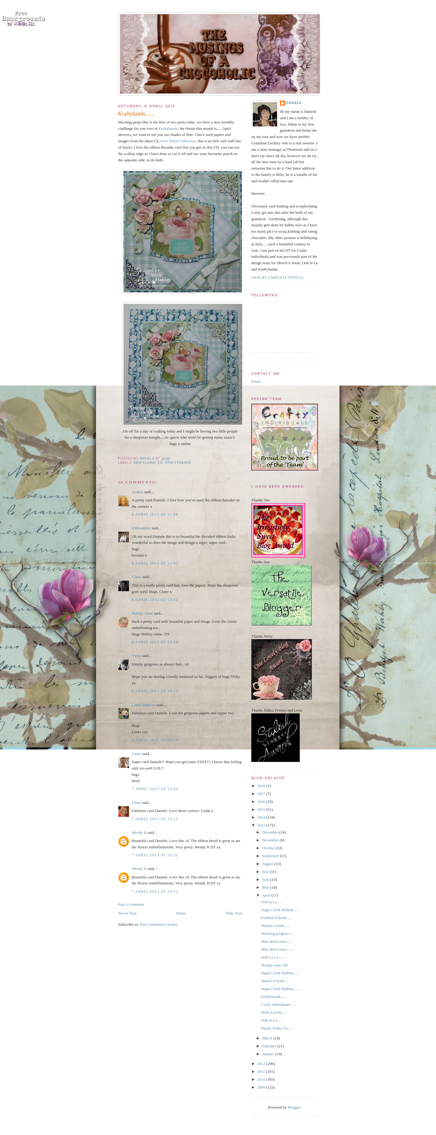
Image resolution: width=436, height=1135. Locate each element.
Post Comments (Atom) (158, 924)
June (266, 879)
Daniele (294, 103)
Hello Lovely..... (273, 1012)
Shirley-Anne (142, 613)
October (269, 848)
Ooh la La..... (271, 902)
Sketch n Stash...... (275, 925)
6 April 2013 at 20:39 (155, 740)
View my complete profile (277, 277)
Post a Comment (131, 904)
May (266, 887)
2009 (261, 1087)
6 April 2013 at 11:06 (155, 514)
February (269, 1046)
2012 (261, 1063)
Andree (137, 492)
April (267, 895)
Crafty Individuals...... (278, 1004)
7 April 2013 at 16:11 (155, 819)
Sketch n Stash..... (275, 980)
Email (256, 381)
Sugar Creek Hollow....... (280, 988)
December (270, 832)
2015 (261, 809)
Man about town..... (276, 941)
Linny (136, 802)
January (269, 1054)
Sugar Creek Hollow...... (280, 973)
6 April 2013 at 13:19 (155, 642)
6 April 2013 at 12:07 (155, 563)
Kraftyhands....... (274, 996)
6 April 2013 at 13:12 (155, 599)
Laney (136, 753)
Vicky (136, 655)
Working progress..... (277, 933)
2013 (261, 825)
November (271, 840)
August (268, 863)
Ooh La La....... (273, 957)
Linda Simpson (144, 704)
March (267, 1038)
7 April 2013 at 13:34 (155, 788)
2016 (261, 801)
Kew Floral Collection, (178, 141)
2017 (261, 793)
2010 (261, 1079)
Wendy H (139, 832)
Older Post (234, 913)
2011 (261, 1071)
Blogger (294, 1107)
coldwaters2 (141, 528)
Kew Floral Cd (148, 462)
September (271, 856)
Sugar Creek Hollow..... (279, 910)
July (266, 871)
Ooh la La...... (271, 1020)
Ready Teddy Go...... (277, 1028)
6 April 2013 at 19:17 (155, 691)
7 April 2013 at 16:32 (155, 855)
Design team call (274, 965)
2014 (261, 817)
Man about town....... (277, 949)
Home (181, 913)
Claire (136, 576)
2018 (261, 785)
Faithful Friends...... (276, 917)
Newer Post (127, 913)
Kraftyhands (168, 128)
